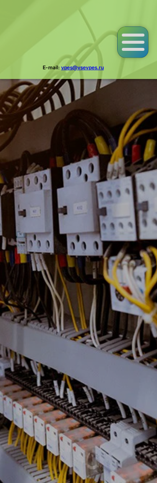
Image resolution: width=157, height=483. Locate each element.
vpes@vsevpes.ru (82, 67)
